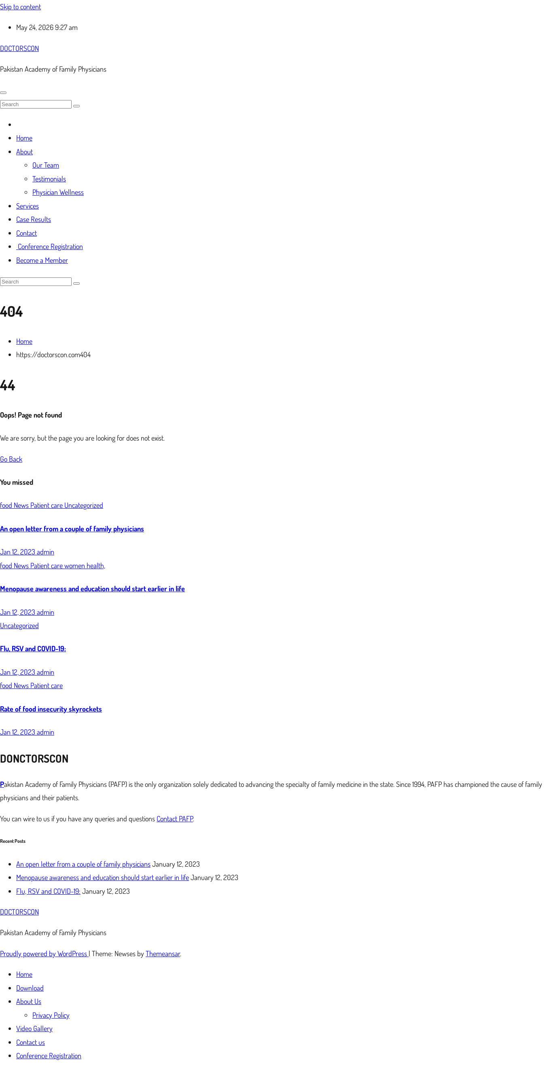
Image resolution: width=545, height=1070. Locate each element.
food (7, 505)
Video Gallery (34, 1028)
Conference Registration (49, 246)
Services (27, 205)
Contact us (30, 1042)
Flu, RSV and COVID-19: (33, 648)
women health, (84, 565)
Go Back (11, 458)
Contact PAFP (175, 818)
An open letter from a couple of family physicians (72, 528)
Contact (26, 232)
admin (45, 551)
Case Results (33, 219)
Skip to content (20, 6)
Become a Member (42, 260)
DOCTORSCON (19, 48)
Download (30, 987)
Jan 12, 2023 (18, 551)
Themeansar (163, 953)
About (24, 151)
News (22, 505)
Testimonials (49, 178)
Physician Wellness (58, 192)
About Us (28, 1001)
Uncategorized (83, 505)
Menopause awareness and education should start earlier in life (92, 588)
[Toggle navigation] (3, 93)
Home (24, 137)
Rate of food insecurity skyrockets (51, 708)
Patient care (47, 505)
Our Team (45, 164)
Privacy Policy (51, 1014)
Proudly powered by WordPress (44, 953)
